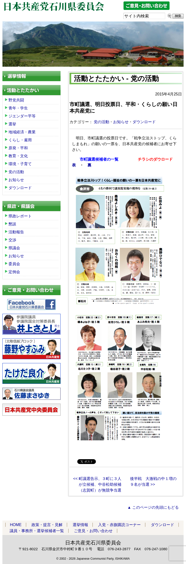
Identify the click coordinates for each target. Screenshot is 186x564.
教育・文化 (18, 156)
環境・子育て (20, 164)
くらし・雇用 (20, 140)
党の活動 (101, 122)
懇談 (12, 224)
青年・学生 (18, 108)
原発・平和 (18, 148)
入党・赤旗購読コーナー (119, 525)
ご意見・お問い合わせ (93, 531)
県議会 (14, 248)
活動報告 (16, 232)
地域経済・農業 (22, 132)
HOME (16, 525)
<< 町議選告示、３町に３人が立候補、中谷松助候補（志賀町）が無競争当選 (97, 484)
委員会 (14, 264)
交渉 (12, 240)
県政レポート (20, 216)
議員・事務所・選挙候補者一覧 (37, 531)
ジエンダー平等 (22, 116)
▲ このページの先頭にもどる (153, 507)
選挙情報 (80, 525)
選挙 (12, 124)
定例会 (14, 272)
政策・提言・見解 (46, 525)
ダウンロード (144, 122)
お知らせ (121, 122)
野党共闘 (16, 100)
